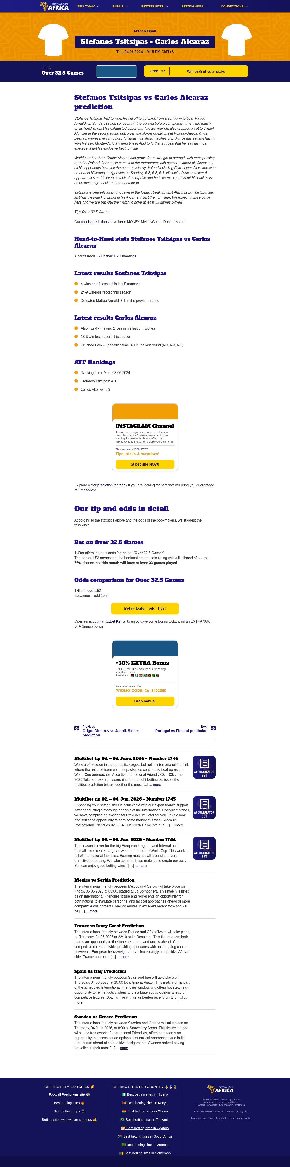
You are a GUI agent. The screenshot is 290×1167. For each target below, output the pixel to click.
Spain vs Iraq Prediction (100, 971)
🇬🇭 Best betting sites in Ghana (145, 1111)
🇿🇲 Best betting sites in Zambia (144, 1145)
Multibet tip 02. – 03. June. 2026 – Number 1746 (126, 758)
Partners (240, 1105)
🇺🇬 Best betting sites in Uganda (145, 1128)
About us (212, 1105)
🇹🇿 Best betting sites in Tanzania (144, 1119)
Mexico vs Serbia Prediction (104, 880)
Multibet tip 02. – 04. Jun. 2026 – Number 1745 (125, 799)
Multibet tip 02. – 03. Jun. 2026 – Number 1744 (125, 839)
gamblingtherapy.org (236, 1111)
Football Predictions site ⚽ (69, 1094)
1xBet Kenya (116, 621)
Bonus (118, 6)
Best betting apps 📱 (69, 1111)
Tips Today (86, 6)
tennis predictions (95, 222)
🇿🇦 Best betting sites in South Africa (145, 1136)
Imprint (207, 1102)
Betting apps (192, 6)
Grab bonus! (145, 701)
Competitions (232, 6)
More (157, 784)
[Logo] (54, 6)
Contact (201, 1105)
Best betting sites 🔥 (69, 1103)
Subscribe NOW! (145, 464)
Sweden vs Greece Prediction (105, 1017)
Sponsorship (226, 1105)
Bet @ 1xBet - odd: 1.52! (145, 608)
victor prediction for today (107, 485)
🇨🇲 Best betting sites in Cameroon (145, 1153)
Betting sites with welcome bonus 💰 (69, 1119)
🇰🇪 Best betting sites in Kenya (145, 1103)
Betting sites (152, 6)
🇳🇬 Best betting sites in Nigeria (145, 1094)
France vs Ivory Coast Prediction (109, 926)
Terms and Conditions (225, 1102)
